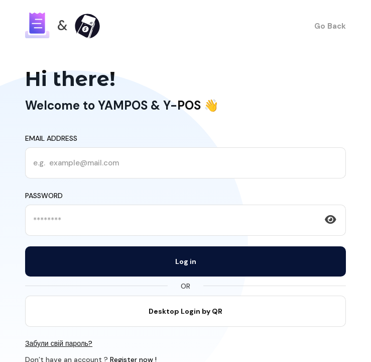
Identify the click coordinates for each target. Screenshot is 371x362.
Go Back (330, 26)
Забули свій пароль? (58, 343)
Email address (51, 138)
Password (44, 195)
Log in (185, 261)
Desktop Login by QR (185, 311)
